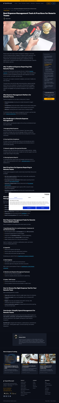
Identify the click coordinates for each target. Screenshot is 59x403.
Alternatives (33, 3)
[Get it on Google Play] (13, 393)
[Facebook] (6, 396)
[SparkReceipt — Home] (7, 3)
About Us (34, 385)
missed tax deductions (11, 113)
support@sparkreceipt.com (7, 390)
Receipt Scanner (23, 382)
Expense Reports (23, 388)
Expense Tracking (6, 10)
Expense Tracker (23, 385)
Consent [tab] (15, 197)
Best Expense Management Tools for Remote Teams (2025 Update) (48, 79)
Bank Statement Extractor (25, 389)
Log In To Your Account (7, 389)
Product (16, 3)
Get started (49, 98)
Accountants (38, 3)
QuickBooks (24, 213)
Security (34, 388)
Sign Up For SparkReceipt (7, 388)
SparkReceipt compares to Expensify (26, 256)
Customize (29, 207)
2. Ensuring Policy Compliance (48, 67)
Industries (27, 3)
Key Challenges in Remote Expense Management (48, 62)
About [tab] (43, 197)
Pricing (20, 3)
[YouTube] (10, 396)
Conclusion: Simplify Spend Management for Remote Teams (48, 86)
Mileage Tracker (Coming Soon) (26, 392)
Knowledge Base (47, 383)
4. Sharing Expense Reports (49, 71)
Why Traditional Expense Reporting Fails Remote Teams (48, 57)
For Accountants (47, 392)
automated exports (26, 161)
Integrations (47, 388)
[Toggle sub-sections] (54, 66)
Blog (45, 382)
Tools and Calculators (48, 385)
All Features (23, 395)
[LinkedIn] (4, 396)
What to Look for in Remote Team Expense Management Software (48, 76)
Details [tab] (29, 197)
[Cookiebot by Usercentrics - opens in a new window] (45, 194)
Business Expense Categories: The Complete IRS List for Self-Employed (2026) (11, 367)
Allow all (42, 207)
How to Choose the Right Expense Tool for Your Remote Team (49, 83)
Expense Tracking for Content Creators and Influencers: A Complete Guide (46, 367)
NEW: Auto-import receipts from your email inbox (29, 0)
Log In (53, 3)
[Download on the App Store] (6, 393)
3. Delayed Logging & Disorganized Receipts (48, 69)
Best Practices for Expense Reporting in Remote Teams (48, 73)
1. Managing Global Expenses (48, 65)
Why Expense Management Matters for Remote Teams (48, 60)
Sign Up (48, 3)
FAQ (45, 386)
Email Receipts (23, 383)
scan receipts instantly (14, 181)
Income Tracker (23, 386)
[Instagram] (8, 396)
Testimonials (23, 3)
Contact (42, 3)
